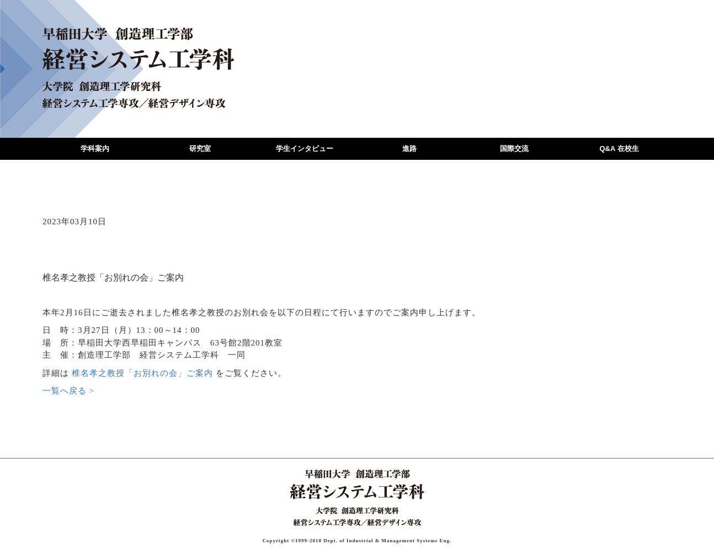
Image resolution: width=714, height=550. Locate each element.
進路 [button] (409, 148)
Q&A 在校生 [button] (618, 148)
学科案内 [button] (95, 148)
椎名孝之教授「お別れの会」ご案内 (142, 373)
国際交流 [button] (514, 148)
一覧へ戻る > (68, 390)
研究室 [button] (200, 148)
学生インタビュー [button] (304, 148)
